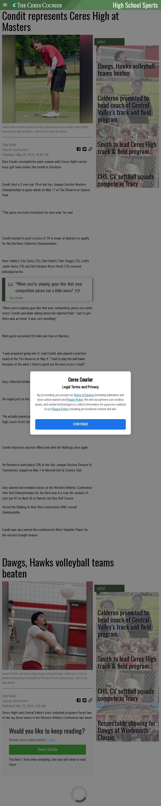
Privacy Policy (75, 399)
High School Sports (135, 5)
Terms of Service (84, 395)
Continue (80, 424)
